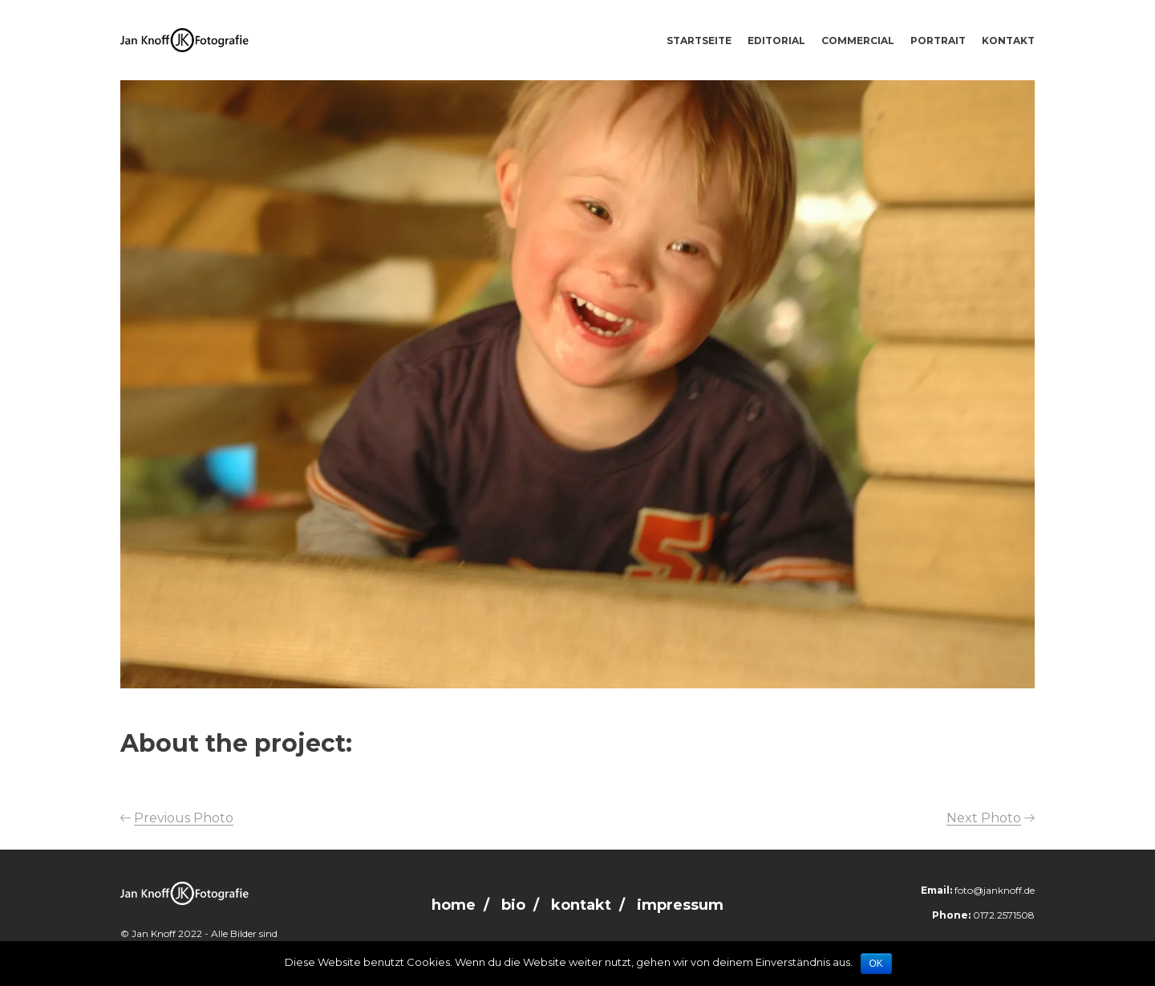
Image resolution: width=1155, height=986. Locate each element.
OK (876, 963)
